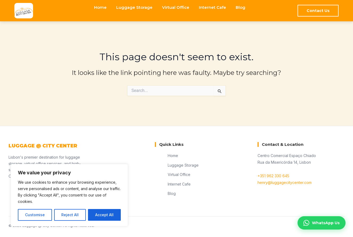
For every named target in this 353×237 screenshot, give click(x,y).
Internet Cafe (212, 7)
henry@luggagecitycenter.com (285, 182)
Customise (35, 214)
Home (100, 7)
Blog (240, 7)
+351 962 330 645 (273, 176)
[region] (69, 195)
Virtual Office (175, 7)
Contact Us (318, 10)
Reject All (70, 214)
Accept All (104, 214)
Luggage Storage (134, 7)
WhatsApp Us (321, 223)
